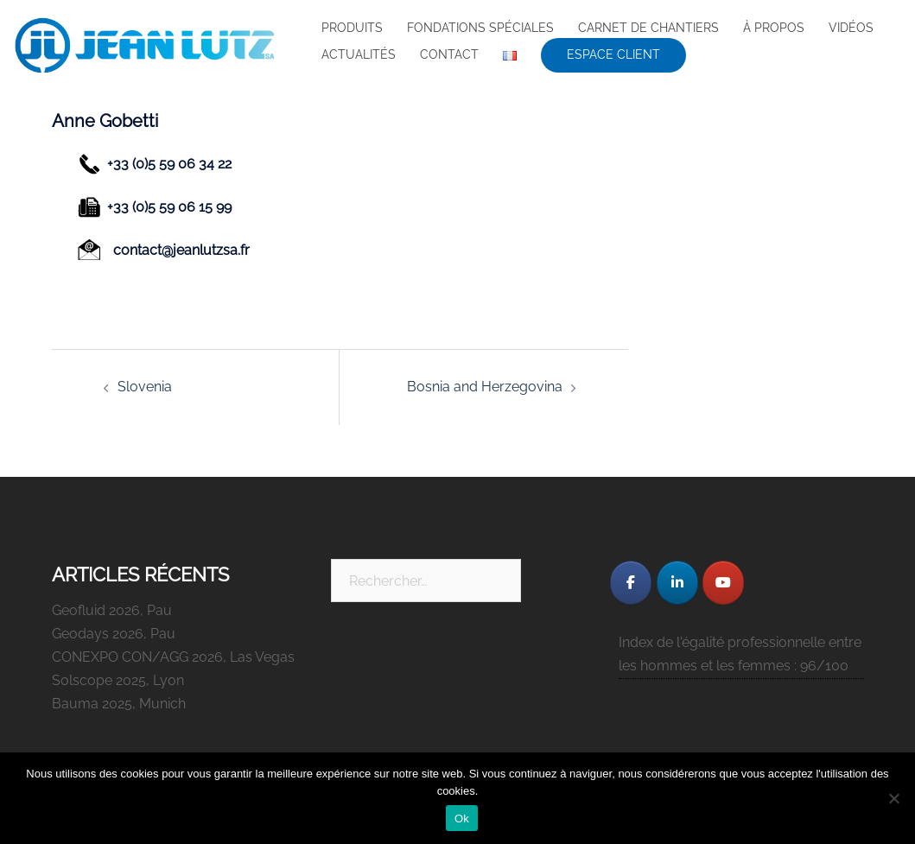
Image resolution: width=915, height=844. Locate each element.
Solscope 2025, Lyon (118, 680)
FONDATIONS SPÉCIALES (480, 28)
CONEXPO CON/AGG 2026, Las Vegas (173, 657)
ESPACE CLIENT (613, 54)
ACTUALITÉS (358, 54)
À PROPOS (773, 28)
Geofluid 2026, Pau (112, 610)
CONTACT (449, 54)
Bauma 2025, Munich (119, 703)
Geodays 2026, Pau (113, 633)
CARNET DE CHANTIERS (648, 28)
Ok (461, 818)
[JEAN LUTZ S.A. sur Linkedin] (677, 583)
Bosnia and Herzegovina (484, 386)
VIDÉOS (851, 28)
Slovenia (145, 386)
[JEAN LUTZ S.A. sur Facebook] (630, 583)
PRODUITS (352, 28)
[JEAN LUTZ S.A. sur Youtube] (723, 583)
